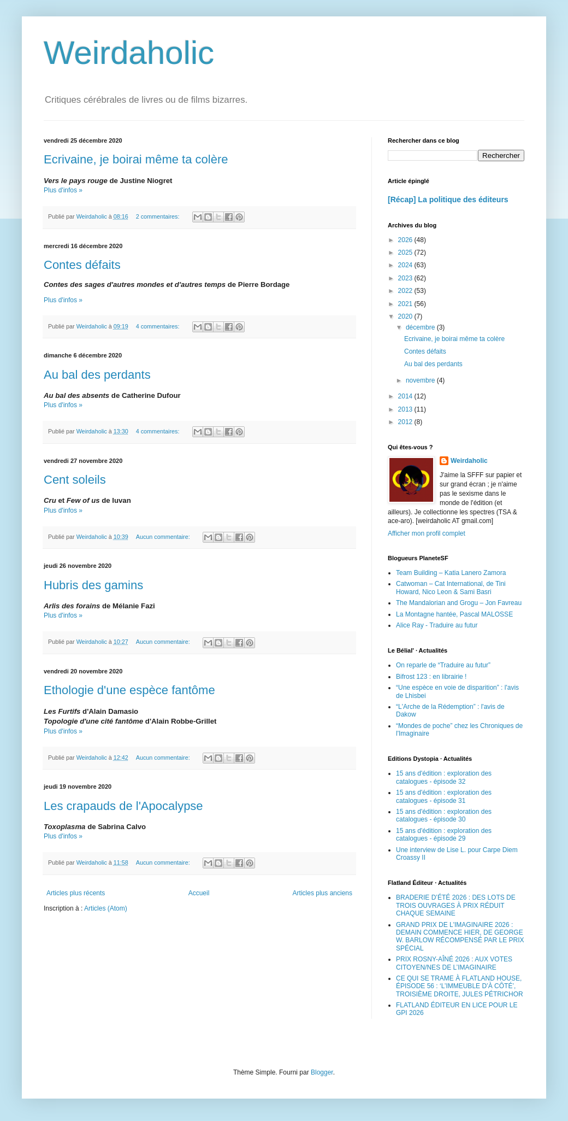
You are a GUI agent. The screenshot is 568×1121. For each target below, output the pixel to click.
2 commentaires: (158, 216)
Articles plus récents (75, 893)
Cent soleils (75, 479)
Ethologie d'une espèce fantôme (129, 690)
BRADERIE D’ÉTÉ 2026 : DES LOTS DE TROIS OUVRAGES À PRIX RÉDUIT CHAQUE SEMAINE (456, 905)
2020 (406, 316)
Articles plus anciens (322, 893)
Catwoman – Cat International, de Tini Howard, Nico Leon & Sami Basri (451, 587)
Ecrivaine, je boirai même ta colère (136, 159)
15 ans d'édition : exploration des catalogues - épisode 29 (444, 834)
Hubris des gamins (93, 585)
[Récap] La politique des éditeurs (448, 199)
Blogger (322, 1072)
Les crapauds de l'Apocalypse (123, 806)
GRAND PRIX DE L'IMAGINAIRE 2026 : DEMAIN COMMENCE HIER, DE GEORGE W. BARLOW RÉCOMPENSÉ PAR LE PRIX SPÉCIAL (460, 936)
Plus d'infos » (63, 190)
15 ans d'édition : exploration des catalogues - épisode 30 (444, 815)
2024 (406, 265)
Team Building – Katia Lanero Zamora (451, 573)
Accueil (199, 893)
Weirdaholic (129, 52)
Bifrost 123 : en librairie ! (431, 676)
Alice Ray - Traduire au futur (436, 625)
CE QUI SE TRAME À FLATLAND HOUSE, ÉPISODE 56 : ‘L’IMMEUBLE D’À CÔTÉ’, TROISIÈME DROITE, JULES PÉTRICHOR (459, 986)
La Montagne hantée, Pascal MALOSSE (454, 614)
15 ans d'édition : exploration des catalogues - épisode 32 (444, 777)
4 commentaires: (158, 326)
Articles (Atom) (105, 908)
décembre (421, 327)
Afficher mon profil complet (426, 533)
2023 (406, 278)
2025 (406, 252)
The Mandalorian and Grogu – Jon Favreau (459, 603)
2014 (406, 396)
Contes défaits (82, 265)
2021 (406, 304)
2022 (406, 291)
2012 (406, 422)
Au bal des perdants (97, 375)
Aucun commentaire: (164, 536)
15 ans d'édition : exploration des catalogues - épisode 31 (444, 796)
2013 (406, 409)
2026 (406, 240)
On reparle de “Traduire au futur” (443, 665)
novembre (421, 380)
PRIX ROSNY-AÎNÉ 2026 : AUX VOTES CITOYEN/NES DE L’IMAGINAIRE (454, 963)
